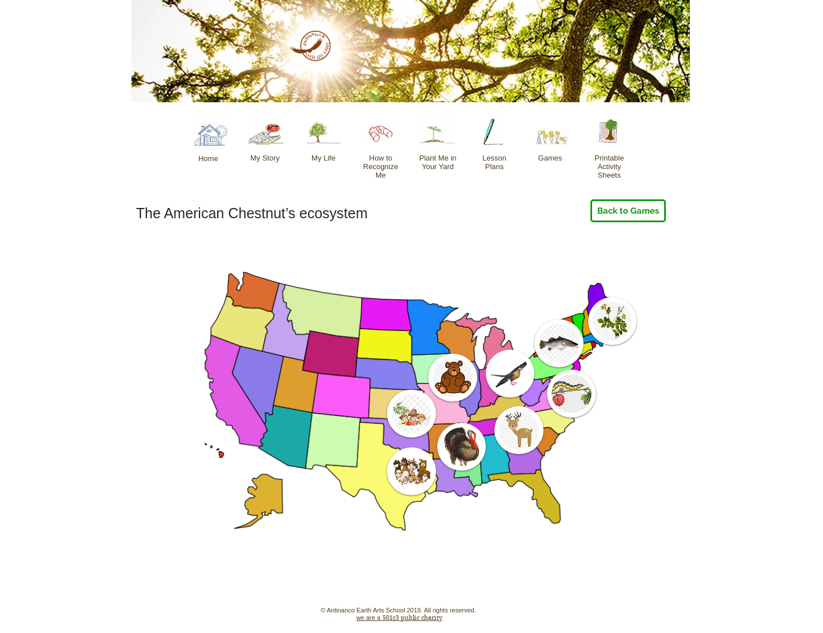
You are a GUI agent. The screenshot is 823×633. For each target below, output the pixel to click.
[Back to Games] (628, 210)
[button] (612, 321)
